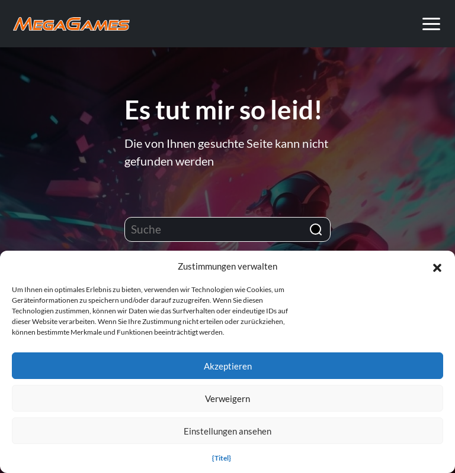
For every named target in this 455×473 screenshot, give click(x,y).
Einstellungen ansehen (227, 431)
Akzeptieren (228, 366)
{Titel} (221, 457)
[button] (437, 266)
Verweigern (227, 398)
